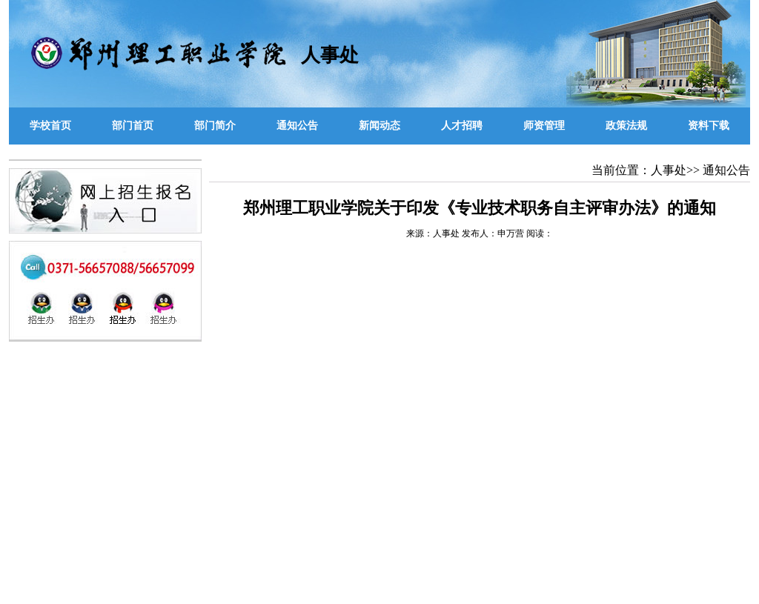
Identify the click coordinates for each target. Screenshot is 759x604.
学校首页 (50, 125)
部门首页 (132, 125)
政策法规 (626, 125)
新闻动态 (379, 125)
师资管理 (544, 125)
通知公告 (297, 125)
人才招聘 (462, 125)
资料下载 (708, 125)
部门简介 (215, 125)
